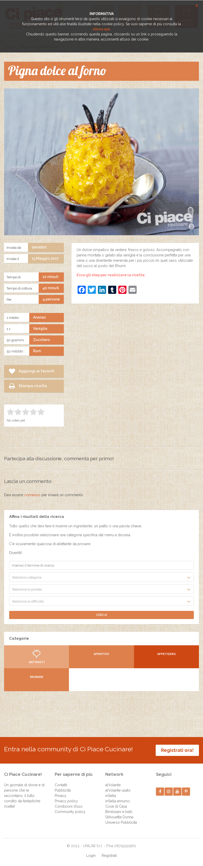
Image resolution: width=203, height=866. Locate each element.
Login (91, 856)
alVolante (113, 785)
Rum (37, 351)
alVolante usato (117, 790)
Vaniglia (40, 328)
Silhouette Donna (119, 817)
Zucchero (41, 340)
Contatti (61, 785)
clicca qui (101, 29)
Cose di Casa (116, 806)
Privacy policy (66, 801)
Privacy (60, 796)
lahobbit (39, 247)
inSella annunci (117, 801)
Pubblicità (63, 790)
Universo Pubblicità (121, 822)
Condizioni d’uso (68, 806)
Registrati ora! (177, 750)
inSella (110, 796)
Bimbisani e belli (118, 812)
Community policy (70, 812)
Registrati (109, 856)
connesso (32, 495)
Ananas (39, 317)
